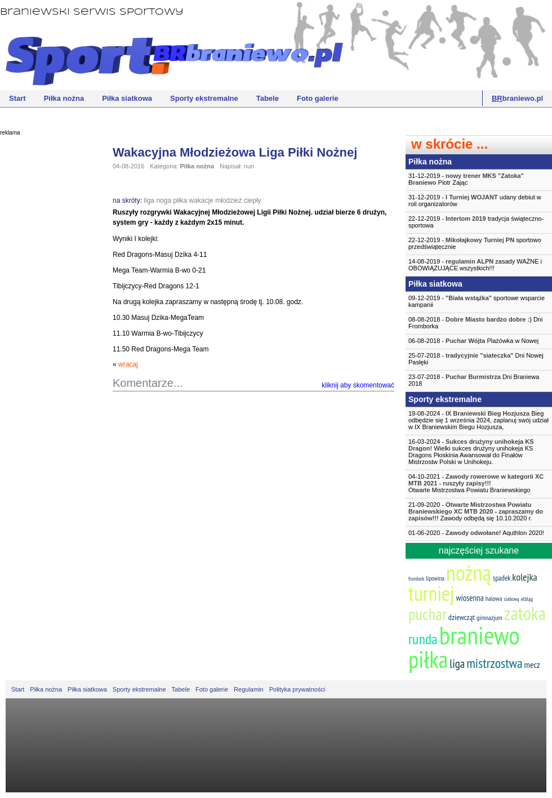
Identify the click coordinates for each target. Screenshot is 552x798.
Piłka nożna (64, 98)
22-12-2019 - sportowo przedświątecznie (474, 243)
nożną (468, 572)
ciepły (252, 200)
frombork (416, 579)
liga (149, 200)
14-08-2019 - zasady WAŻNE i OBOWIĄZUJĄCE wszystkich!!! (475, 264)
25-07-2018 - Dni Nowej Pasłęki (476, 358)
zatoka (525, 613)
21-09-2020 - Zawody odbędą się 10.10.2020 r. (475, 511)
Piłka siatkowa (127, 98)
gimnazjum (489, 617)
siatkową (511, 599)
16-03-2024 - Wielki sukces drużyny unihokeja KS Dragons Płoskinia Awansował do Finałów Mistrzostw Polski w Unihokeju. (471, 451)
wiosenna (470, 597)
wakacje (201, 200)
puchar (427, 614)
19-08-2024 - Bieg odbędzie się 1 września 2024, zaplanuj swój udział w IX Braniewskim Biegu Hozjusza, (478, 420)
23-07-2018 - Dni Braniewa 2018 (473, 380)
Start (17, 98)
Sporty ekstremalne (204, 98)
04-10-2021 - (478, 483)
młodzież (228, 200)
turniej (431, 593)
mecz (532, 664)
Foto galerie (318, 98)
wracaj (128, 364)
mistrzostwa (494, 663)
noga (163, 200)
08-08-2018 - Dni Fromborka (475, 322)
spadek (501, 578)
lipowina (435, 578)
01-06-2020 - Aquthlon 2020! (476, 532)
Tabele (267, 98)
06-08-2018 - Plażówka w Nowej (473, 340)
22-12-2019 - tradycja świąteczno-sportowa (476, 222)
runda (422, 639)
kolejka (524, 576)
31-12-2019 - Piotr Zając (466, 179)
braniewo (479, 634)
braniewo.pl (517, 98)
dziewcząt (461, 617)
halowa (494, 598)
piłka (180, 200)
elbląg (527, 599)
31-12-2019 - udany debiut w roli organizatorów (474, 200)
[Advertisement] (45, 313)
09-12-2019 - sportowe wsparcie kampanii (476, 301)
